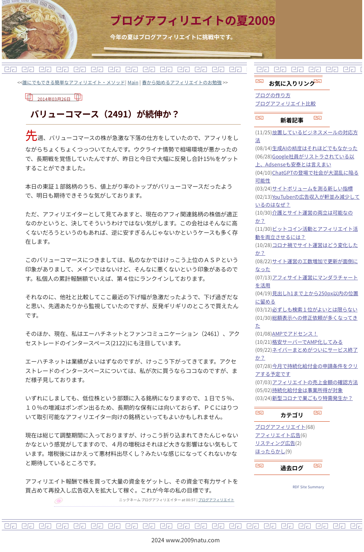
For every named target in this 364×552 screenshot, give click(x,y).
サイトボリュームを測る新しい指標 (312, 188)
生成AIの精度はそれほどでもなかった (315, 148)
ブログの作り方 (272, 95)
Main (133, 82)
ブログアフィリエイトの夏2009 (192, 20)
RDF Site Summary (308, 486)
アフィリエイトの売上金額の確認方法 (315, 382)
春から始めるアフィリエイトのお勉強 (182, 82)
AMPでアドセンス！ (295, 333)
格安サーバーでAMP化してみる (307, 341)
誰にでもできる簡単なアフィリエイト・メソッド (73, 82)
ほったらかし (270, 451)
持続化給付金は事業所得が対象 (307, 390)
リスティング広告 (275, 442)
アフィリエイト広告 (278, 435)
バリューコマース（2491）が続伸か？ (105, 113)
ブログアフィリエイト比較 (285, 103)
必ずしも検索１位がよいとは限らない (315, 309)
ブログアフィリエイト (216, 499)
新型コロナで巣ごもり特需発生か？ (312, 397)
